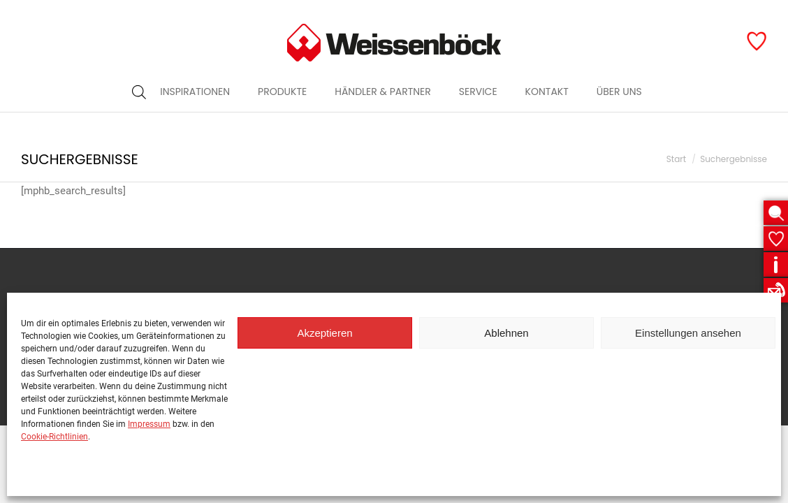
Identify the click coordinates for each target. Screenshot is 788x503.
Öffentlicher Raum (654, 12)
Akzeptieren (324, 333)
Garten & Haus (557, 12)
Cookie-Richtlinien (54, 437)
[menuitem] (195, 116)
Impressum (149, 424)
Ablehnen (506, 333)
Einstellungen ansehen (688, 333)
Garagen (738, 12)
